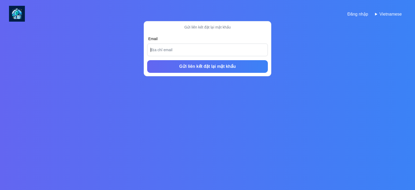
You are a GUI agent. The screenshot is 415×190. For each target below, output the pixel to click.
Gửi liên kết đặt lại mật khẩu (207, 66)
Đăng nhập (357, 14)
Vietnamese (391, 14)
